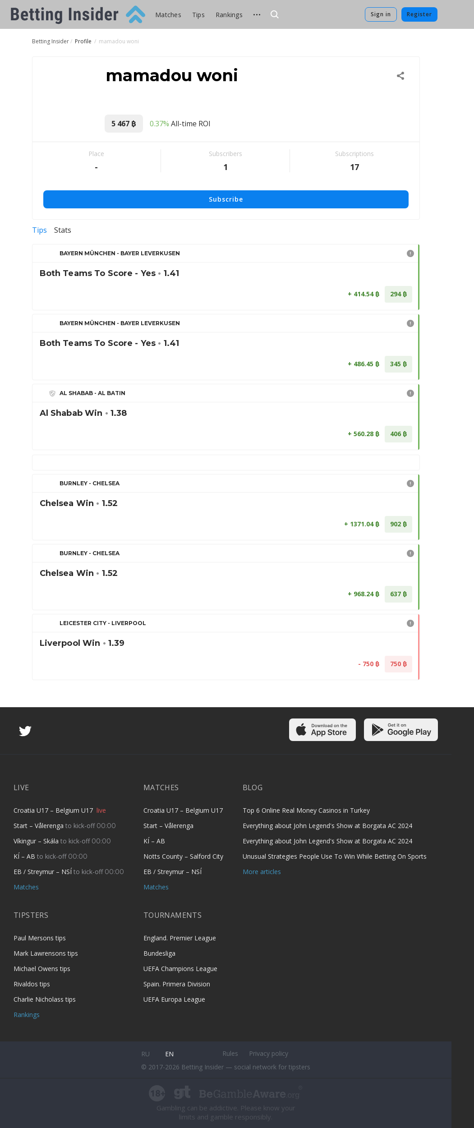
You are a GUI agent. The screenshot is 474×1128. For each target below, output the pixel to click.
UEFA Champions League (180, 968)
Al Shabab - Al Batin (92, 393)
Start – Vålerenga (39, 825)
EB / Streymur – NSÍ (44, 871)
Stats (62, 230)
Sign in (381, 14)
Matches (168, 14)
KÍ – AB (25, 856)
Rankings (229, 14)
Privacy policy (268, 1053)
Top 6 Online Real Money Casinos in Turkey (306, 810)
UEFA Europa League (174, 999)
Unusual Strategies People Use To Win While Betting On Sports (335, 856)
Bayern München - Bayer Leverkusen (120, 253)
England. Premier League (179, 938)
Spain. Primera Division (176, 984)
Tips (198, 14)
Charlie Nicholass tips (45, 999)
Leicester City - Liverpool (103, 623)
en (169, 1054)
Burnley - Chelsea (90, 483)
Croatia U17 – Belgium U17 (54, 810)
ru (145, 1054)
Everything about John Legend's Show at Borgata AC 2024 (327, 825)
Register (419, 14)
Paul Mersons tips (40, 938)
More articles (262, 871)
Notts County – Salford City (183, 856)
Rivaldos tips (32, 984)
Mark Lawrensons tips (46, 953)
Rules (230, 1053)
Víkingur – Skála (37, 841)
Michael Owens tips (42, 968)
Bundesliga (159, 953)
